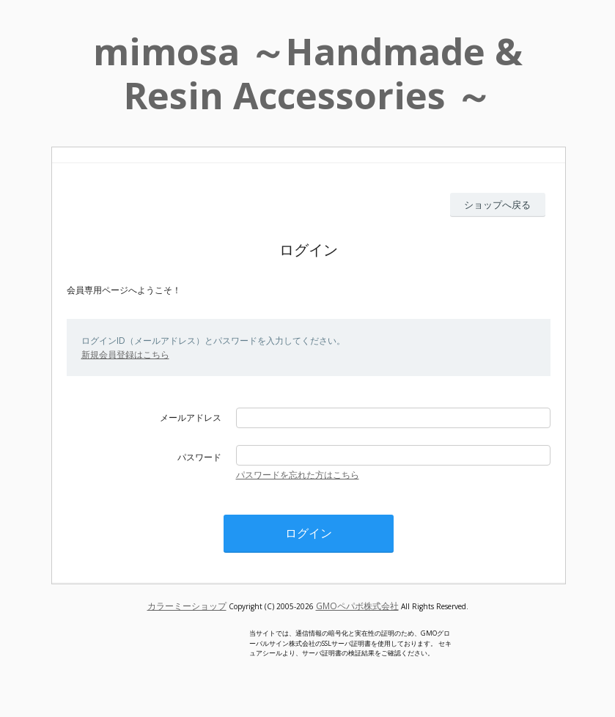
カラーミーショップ (187, 606)
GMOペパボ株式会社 (357, 606)
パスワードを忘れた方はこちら (297, 474)
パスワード (199, 457)
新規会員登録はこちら (125, 354)
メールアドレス (190, 417)
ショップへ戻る (497, 204)
